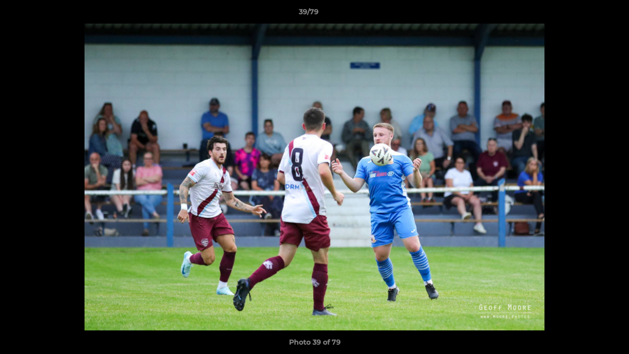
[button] (588, 14)
